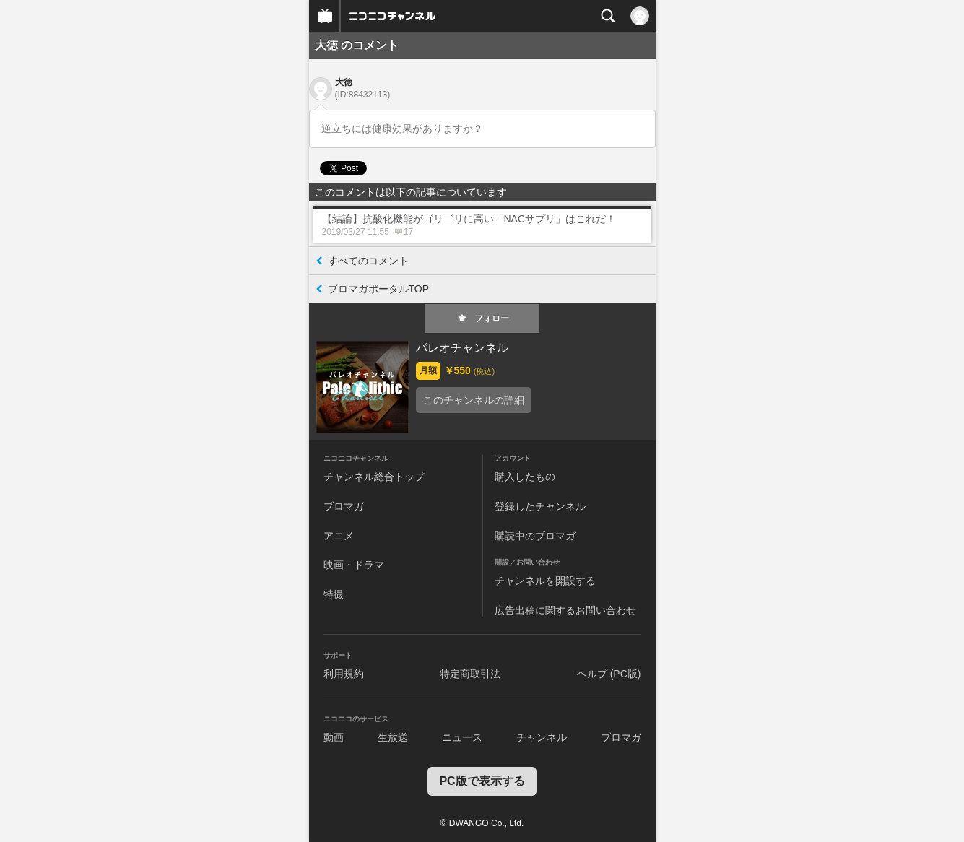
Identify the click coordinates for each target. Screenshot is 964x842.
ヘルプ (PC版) (609, 674)
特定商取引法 (470, 674)
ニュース (462, 737)
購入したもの (525, 476)
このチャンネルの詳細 (473, 400)
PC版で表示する (481, 781)
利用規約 (343, 674)
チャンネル (541, 737)
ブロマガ (343, 506)
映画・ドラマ (353, 564)
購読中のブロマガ (535, 536)
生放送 (393, 737)
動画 (333, 737)
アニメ (338, 536)
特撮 (333, 594)
